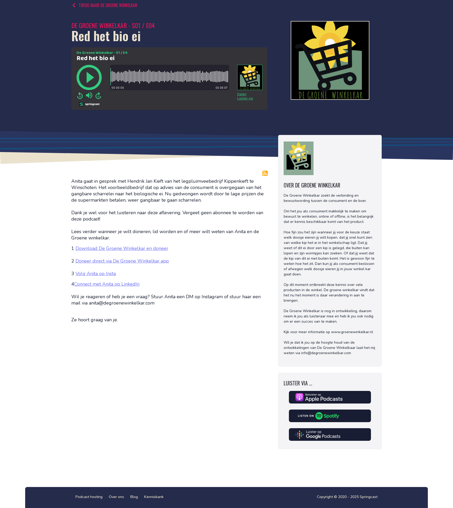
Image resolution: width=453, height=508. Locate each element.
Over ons (116, 496)
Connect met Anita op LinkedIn (106, 284)
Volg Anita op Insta (96, 273)
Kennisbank (154, 496)
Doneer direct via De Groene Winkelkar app (122, 261)
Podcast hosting (89, 496)
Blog (134, 496)
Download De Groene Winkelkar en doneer (122, 248)
